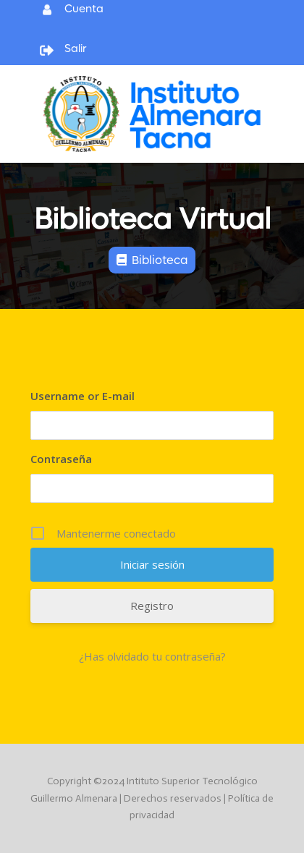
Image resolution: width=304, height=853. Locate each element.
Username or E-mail (82, 396)
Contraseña (61, 458)
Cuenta (84, 8)
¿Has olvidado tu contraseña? (152, 656)
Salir (75, 48)
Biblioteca (159, 260)
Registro (152, 605)
